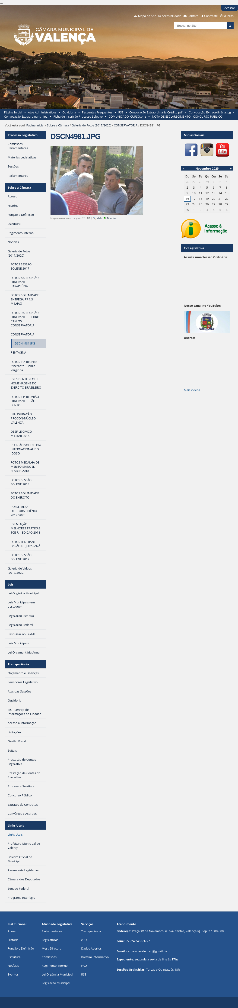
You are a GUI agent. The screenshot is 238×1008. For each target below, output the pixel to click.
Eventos (13, 974)
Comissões (49, 957)
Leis (10, 584)
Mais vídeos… (193, 390)
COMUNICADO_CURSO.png (127, 116)
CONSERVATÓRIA (125, 125)
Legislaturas (50, 940)
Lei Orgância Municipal (57, 974)
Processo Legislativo (22, 135)
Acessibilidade (171, 16)
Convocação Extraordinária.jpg (210, 112)
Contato (193, 16)
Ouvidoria (69, 112)
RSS (120, 112)
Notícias (13, 965)
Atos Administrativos (42, 112)
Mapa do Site (147, 16)
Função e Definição (21, 948)
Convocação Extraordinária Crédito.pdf (156, 112)
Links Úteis (16, 825)
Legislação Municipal (56, 983)
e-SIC (84, 940)
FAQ (84, 965)
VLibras (228, 16)
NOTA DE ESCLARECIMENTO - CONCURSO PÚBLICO (187, 116)
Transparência (18, 664)
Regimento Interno (55, 965)
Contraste (211, 16)
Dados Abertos (91, 948)
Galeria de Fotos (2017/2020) (91, 125)
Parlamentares (52, 931)
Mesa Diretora (51, 948)
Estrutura (14, 957)
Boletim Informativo (95, 957)
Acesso (12, 931)
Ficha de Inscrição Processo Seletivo (78, 116)
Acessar (229, 8)
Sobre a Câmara (58, 125)
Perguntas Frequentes (97, 112)
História (13, 940)
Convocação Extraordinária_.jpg (26, 116)
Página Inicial (13, 112)
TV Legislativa (194, 248)
